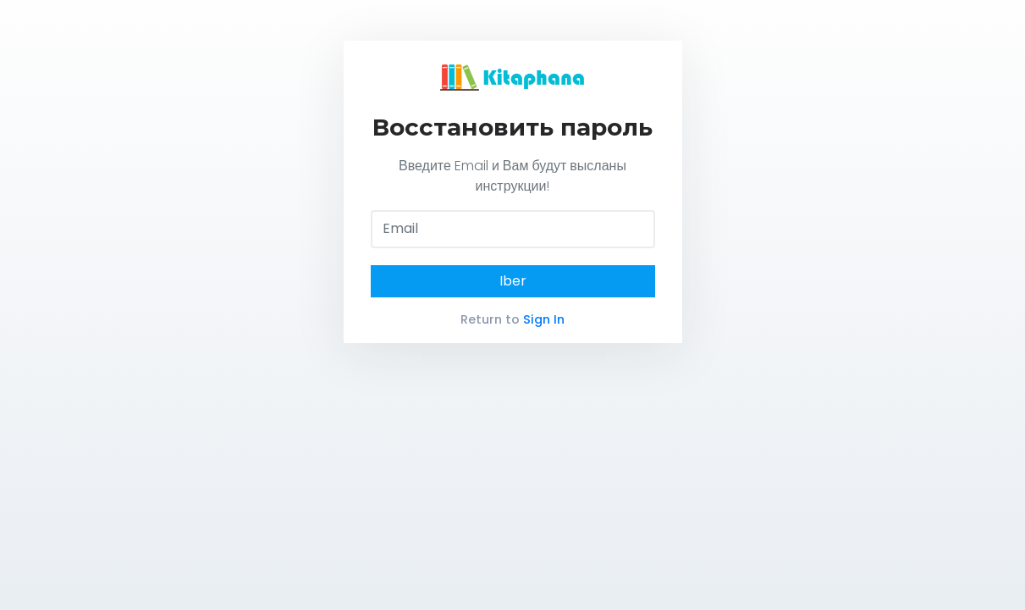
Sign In (544, 319)
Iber (512, 281)
